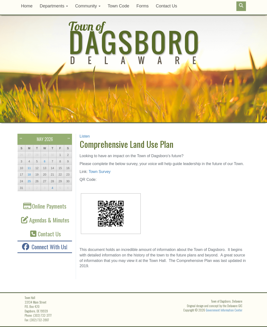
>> (68, 138)
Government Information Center (224, 310)
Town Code (118, 6)
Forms (142, 6)
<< (21, 138)
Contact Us (166, 6)
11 (29, 168)
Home (27, 6)
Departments (54, 6)
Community (87, 6)
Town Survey (99, 172)
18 (29, 174)
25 (29, 181)
